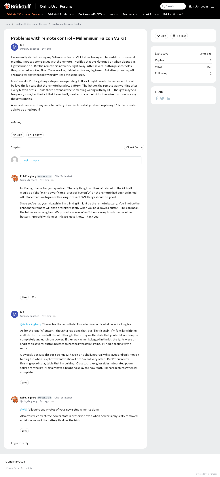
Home (7, 23)
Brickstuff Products (59, 14)
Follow (37, 134)
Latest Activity (150, 14)
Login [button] (204, 6)
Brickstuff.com (173, 14)
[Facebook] (156, 98)
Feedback (128, 14)
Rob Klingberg (36, 176)
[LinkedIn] (168, 98)
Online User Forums (56, 6)
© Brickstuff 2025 (15, 461)
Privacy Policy (12, 468)
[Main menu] (212, 6)
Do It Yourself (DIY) (90, 14)
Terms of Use (27, 468)
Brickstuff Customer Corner (23, 14)
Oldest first (133, 147)
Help (112, 14)
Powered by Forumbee (206, 473)
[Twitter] (162, 98)
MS (22, 45)
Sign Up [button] (194, 6)
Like (19, 134)
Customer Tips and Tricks (66, 23)
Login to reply (31, 160)
